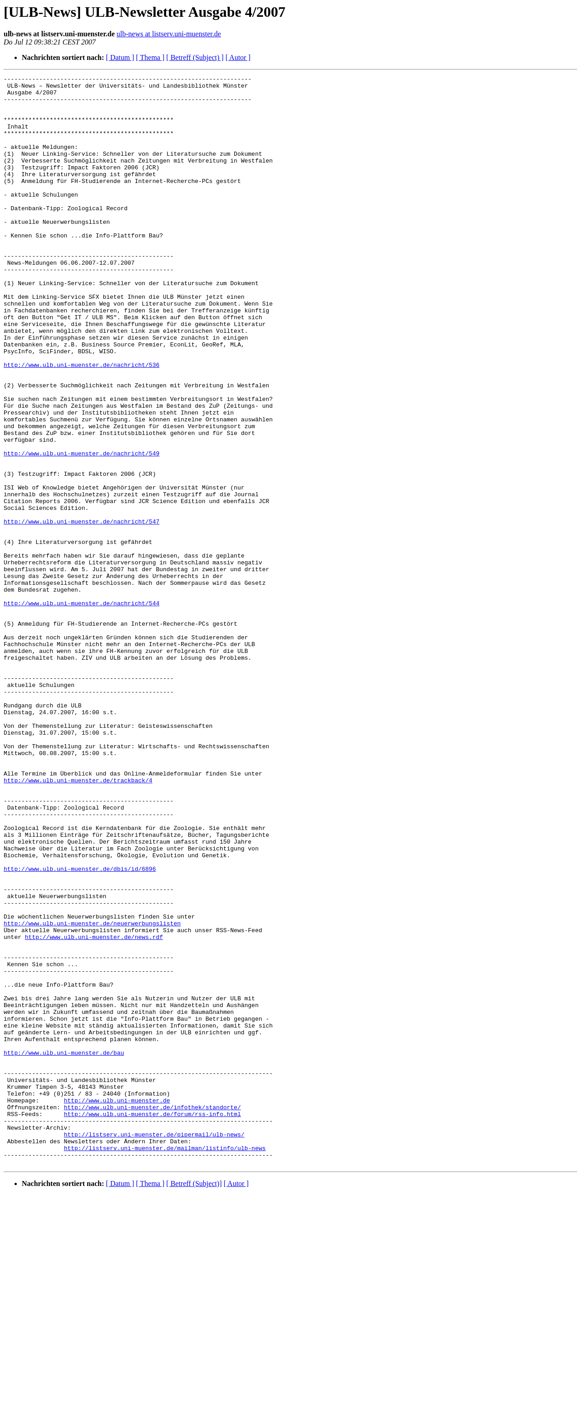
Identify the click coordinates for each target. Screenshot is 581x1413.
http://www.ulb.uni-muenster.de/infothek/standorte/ (152, 1314)
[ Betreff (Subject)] (194, 1401)
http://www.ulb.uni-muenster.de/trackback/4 (78, 922)
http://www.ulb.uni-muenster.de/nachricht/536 (81, 423)
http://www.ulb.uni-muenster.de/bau (64, 1249)
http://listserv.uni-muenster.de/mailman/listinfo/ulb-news (165, 1363)
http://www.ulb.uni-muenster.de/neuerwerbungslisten (92, 1093)
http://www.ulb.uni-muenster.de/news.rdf (94, 1110)
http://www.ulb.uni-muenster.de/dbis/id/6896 (80, 1028)
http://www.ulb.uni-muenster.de (117, 1306)
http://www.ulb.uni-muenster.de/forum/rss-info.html (152, 1322)
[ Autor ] (238, 57)
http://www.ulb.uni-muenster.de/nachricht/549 (81, 529)
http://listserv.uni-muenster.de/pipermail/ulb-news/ (154, 1347)
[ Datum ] (120, 57)
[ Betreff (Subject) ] (194, 57)
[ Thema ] (150, 57)
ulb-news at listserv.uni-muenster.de (169, 34)
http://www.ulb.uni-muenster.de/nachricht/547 (81, 611)
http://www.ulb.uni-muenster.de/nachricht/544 (81, 709)
